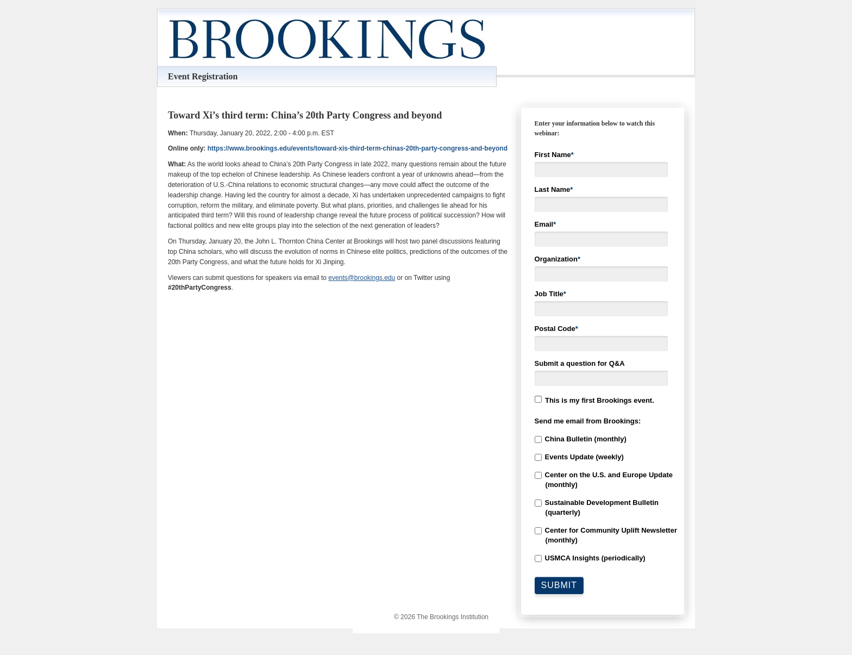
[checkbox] (603, 498)
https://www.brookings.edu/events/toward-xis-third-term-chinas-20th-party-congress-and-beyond (358, 148)
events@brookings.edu (361, 278)
